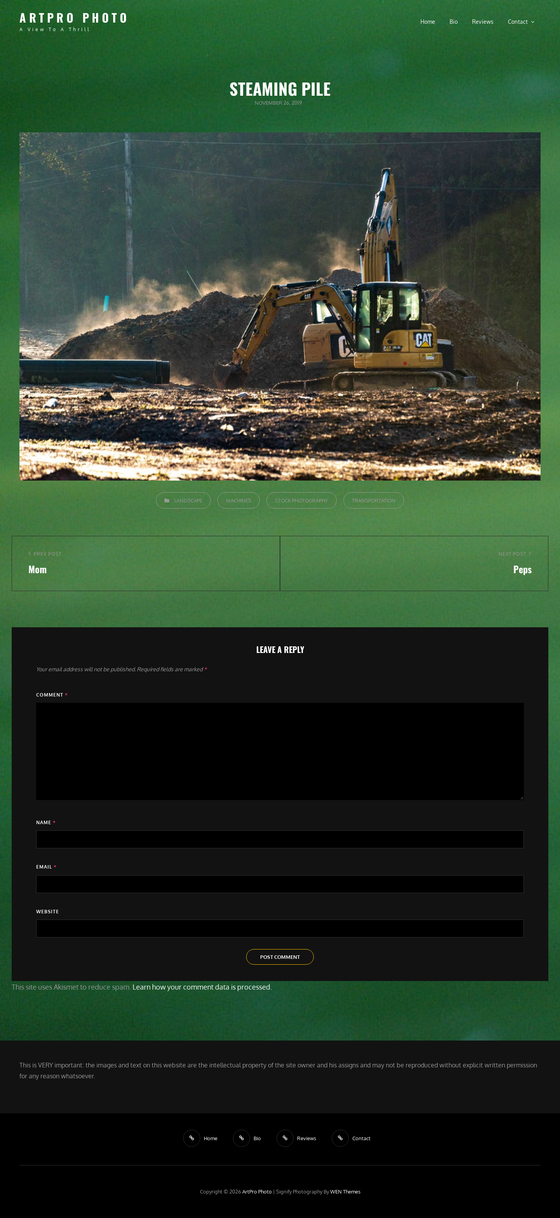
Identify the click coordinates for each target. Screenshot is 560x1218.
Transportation (374, 500)
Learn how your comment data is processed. (202, 987)
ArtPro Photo (74, 17)
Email (46, 867)
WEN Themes (345, 1191)
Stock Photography (301, 500)
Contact (518, 21)
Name (46, 822)
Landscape (188, 500)
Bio (454, 21)
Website (47, 911)
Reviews (483, 21)
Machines (238, 500)
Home (428, 21)
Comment (52, 695)
